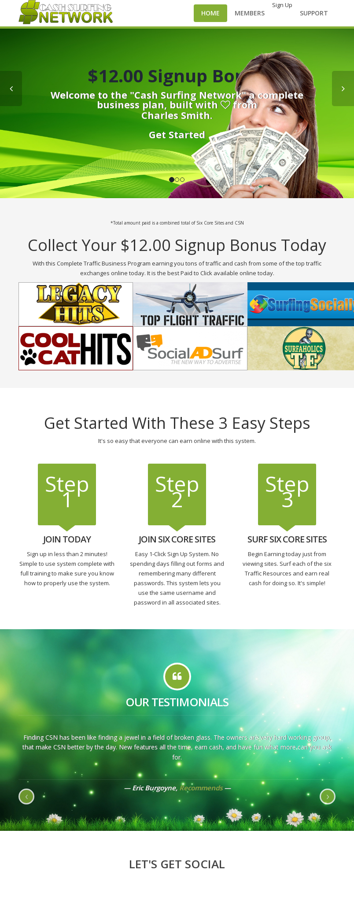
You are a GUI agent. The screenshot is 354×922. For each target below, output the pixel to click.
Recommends (200, 787)
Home (210, 13)
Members (250, 13)
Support (314, 13)
